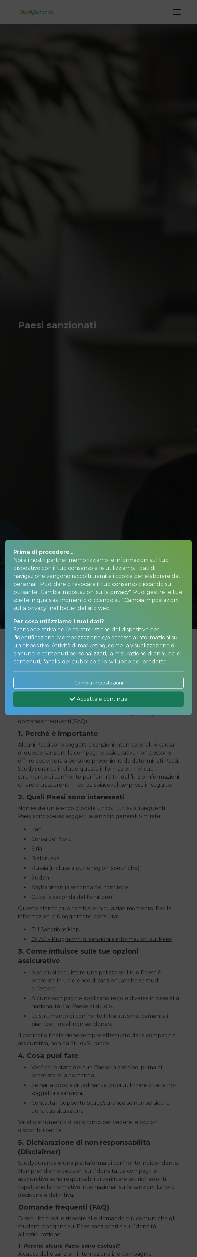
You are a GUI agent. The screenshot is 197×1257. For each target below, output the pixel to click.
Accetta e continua (98, 699)
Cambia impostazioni (98, 683)
